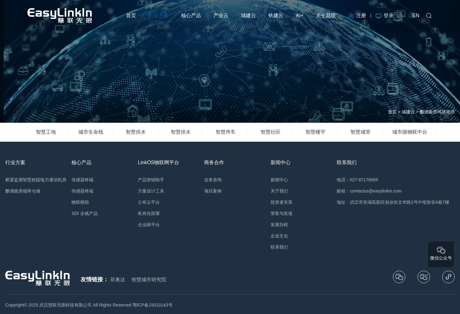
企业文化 (279, 235)
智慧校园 (31, 179)
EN (415, 15)
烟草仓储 (31, 190)
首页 (392, 111)
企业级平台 (149, 224)
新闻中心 (281, 162)
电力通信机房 (53, 179)
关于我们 (279, 190)
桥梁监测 (14, 179)
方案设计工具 (151, 190)
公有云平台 (149, 202)
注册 (357, 15)
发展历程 (279, 224)
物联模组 (80, 202)
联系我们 (279, 247)
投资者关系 (281, 202)
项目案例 (213, 190)
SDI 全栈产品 (84, 213)
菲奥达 (117, 279)
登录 (385, 15)
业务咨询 (213, 179)
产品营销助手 (151, 179)
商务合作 (214, 162)
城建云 (408, 111)
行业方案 (15, 162)
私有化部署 (149, 213)
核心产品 (81, 162)
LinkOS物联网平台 (158, 162)
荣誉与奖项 (281, 213)
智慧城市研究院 (148, 279)
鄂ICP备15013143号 (153, 304)
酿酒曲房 (14, 190)
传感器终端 (82, 179)
